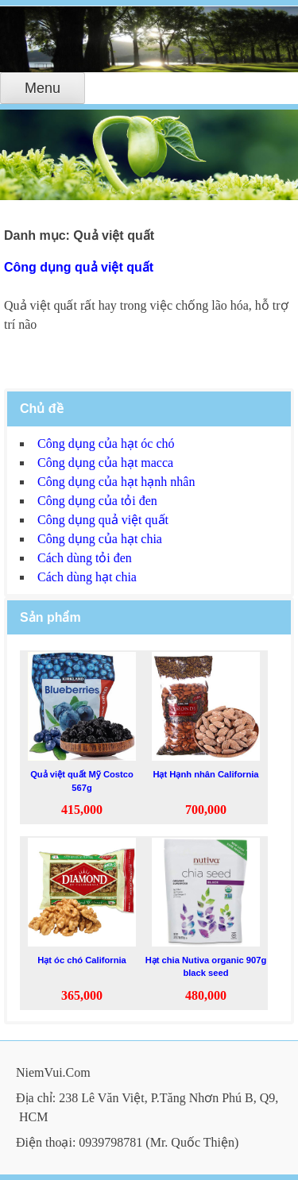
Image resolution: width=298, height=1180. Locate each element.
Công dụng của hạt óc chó (106, 443)
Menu (42, 88)
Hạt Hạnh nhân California (205, 774)
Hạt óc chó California (81, 960)
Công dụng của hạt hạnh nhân (116, 481)
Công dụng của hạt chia (99, 539)
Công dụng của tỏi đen (97, 500)
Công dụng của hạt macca (105, 462)
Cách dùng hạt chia (87, 577)
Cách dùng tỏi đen (84, 558)
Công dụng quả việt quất (78, 267)
